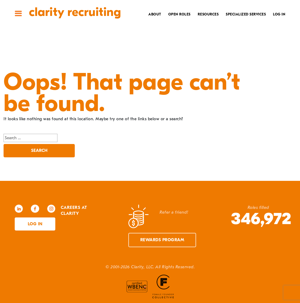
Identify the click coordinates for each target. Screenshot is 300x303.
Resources (208, 14)
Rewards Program (162, 239)
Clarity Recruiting (75, 12)
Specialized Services (246, 14)
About (154, 14)
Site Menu (18, 13)
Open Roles (179, 14)
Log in (35, 223)
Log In (279, 14)
